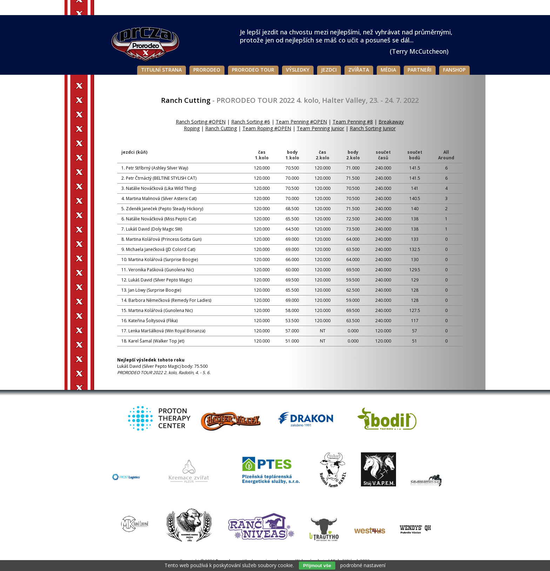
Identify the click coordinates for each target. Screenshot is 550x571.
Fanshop (454, 69)
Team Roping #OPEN (266, 128)
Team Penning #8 (353, 121)
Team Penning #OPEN (301, 121)
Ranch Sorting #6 (250, 121)
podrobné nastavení (362, 565)
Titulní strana (161, 69)
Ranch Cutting (221, 128)
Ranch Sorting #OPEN (201, 121)
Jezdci (329, 69)
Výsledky (297, 69)
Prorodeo (206, 69)
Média (388, 69)
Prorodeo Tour (253, 69)
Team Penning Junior (320, 128)
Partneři (419, 69)
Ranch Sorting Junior (373, 128)
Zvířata (358, 69)
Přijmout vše (317, 565)
